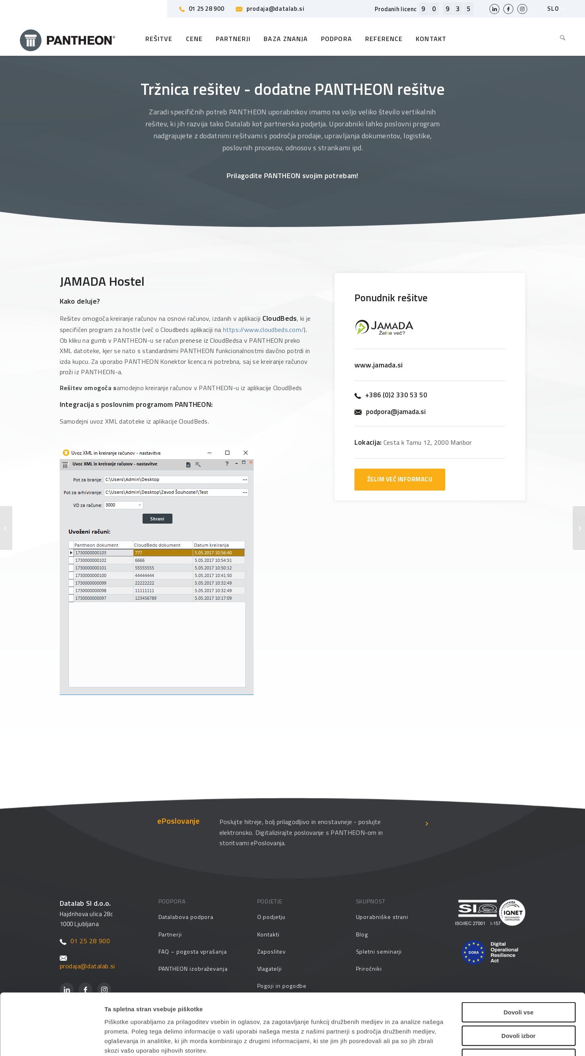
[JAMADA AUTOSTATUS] (6, 528)
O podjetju (271, 917)
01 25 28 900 (201, 8)
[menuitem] (559, 39)
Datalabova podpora (186, 917)
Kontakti (268, 934)
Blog (362, 934)
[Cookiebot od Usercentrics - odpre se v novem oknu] (51, 1040)
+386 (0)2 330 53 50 (390, 395)
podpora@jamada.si (390, 412)
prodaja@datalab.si (270, 8)
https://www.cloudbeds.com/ (263, 329)
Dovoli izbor (518, 982)
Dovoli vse (518, 958)
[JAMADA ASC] (579, 528)
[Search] (559, 39)
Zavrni (518, 1005)
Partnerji (170, 934)
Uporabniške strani (382, 917)
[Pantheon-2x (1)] (67, 39)
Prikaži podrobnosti (406, 1040)
